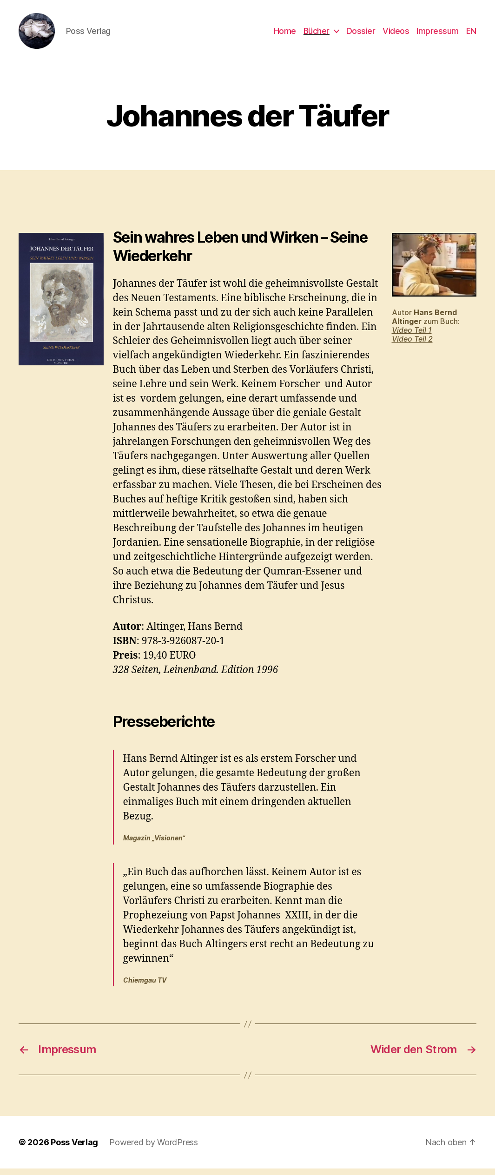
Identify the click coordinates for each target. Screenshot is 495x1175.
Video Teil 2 (412, 345)
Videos (396, 34)
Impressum (437, 34)
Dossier (361, 34)
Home (285, 34)
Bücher (317, 34)
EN (471, 34)
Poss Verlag (74, 1149)
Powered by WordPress (153, 1149)
